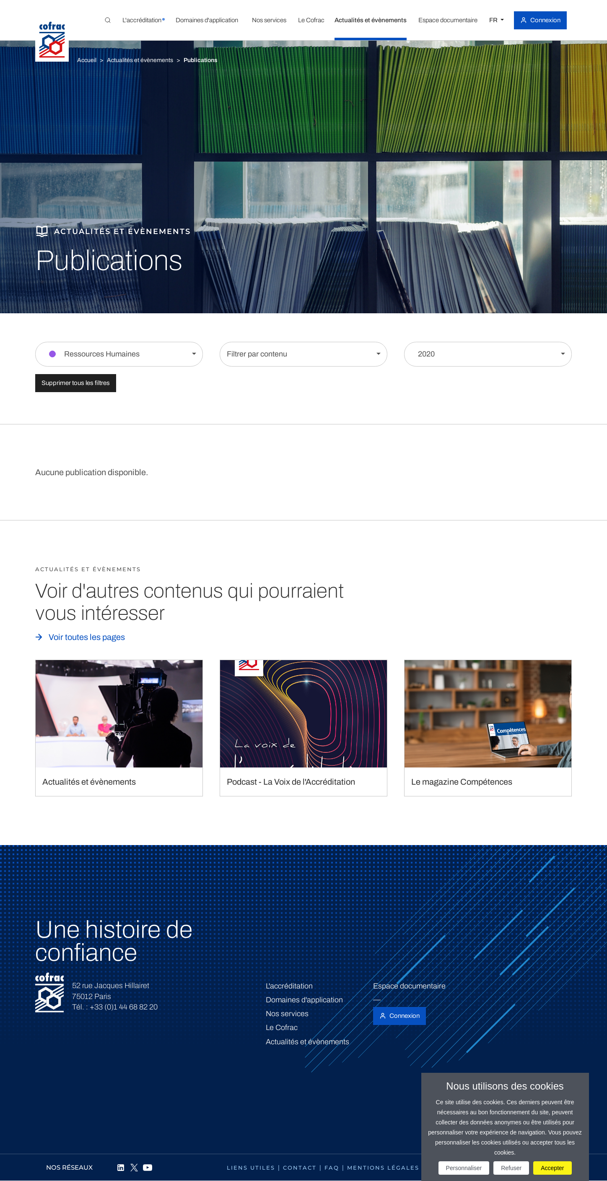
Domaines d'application (304, 1000)
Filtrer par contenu (257, 354)
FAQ (331, 1167)
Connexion (545, 20)
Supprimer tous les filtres (76, 383)
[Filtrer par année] (488, 354)
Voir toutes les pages (87, 637)
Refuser (511, 1168)
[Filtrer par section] (119, 354)
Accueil (86, 60)
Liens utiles (251, 1167)
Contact (299, 1167)
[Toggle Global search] (108, 20)
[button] (142, 20)
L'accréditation (289, 986)
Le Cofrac (282, 1027)
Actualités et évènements (140, 60)
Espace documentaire (409, 986)
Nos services (287, 1013)
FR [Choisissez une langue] (494, 20)
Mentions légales (383, 1167)
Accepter (552, 1168)
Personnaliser (464, 1168)
